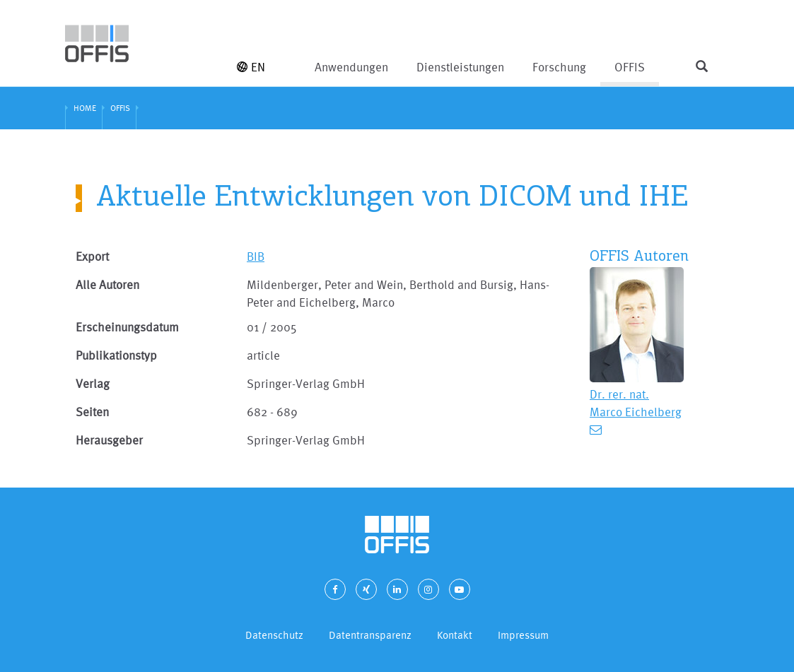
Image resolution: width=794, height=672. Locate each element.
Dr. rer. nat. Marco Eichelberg (636, 402)
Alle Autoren (107, 284)
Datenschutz (274, 635)
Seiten (92, 411)
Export (92, 256)
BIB (255, 256)
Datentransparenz (370, 635)
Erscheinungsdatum (127, 327)
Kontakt (454, 635)
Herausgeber (109, 440)
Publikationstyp (116, 355)
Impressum (523, 635)
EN (251, 66)
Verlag (93, 383)
